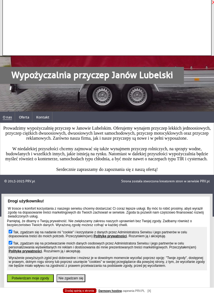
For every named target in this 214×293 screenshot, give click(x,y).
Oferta (24, 117)
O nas (7, 117)
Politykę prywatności (110, 236)
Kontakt (42, 117)
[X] (149, 290)
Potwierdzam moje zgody (30, 278)
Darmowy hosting (110, 290)
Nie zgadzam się (71, 278)
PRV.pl (205, 181)
